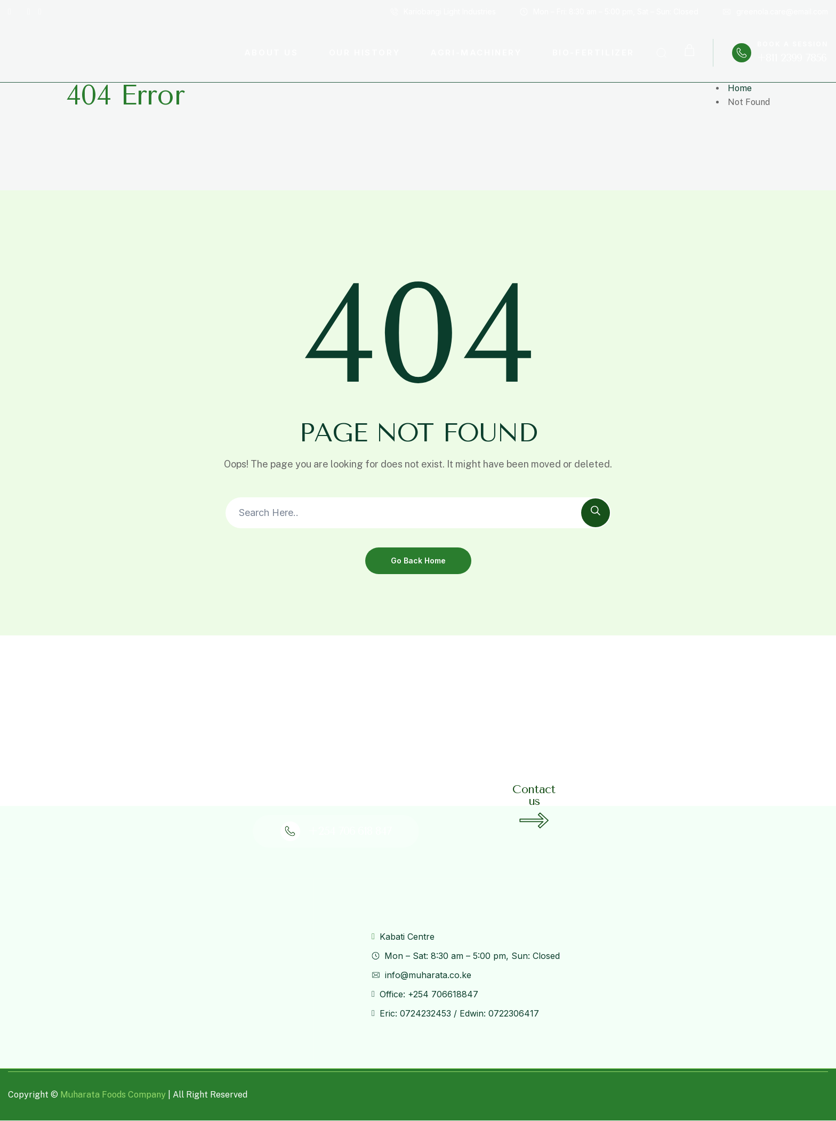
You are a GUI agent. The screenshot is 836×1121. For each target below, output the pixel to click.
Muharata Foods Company (113, 1095)
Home (740, 88)
